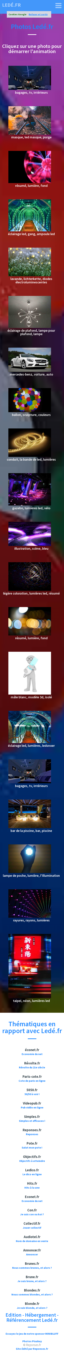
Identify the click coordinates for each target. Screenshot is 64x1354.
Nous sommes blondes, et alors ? (32, 1294)
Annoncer (32, 1254)
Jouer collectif (32, 1227)
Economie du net (32, 1054)
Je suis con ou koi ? (32, 1214)
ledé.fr (11, 4)
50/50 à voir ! (32, 1094)
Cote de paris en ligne (32, 1080)
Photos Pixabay (32, 1341)
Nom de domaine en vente (32, 1241)
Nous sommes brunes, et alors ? (32, 1267)
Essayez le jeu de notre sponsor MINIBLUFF (32, 1333)
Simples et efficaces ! (32, 1120)
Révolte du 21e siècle (32, 1067)
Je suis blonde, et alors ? (32, 1307)
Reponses (32, 1134)
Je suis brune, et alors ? (32, 1281)
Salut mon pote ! (32, 1147)
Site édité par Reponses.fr (32, 1348)
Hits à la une (32, 1187)
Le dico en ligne (32, 1174)
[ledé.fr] (58, 5)
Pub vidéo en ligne (32, 1107)
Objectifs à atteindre (32, 1161)
